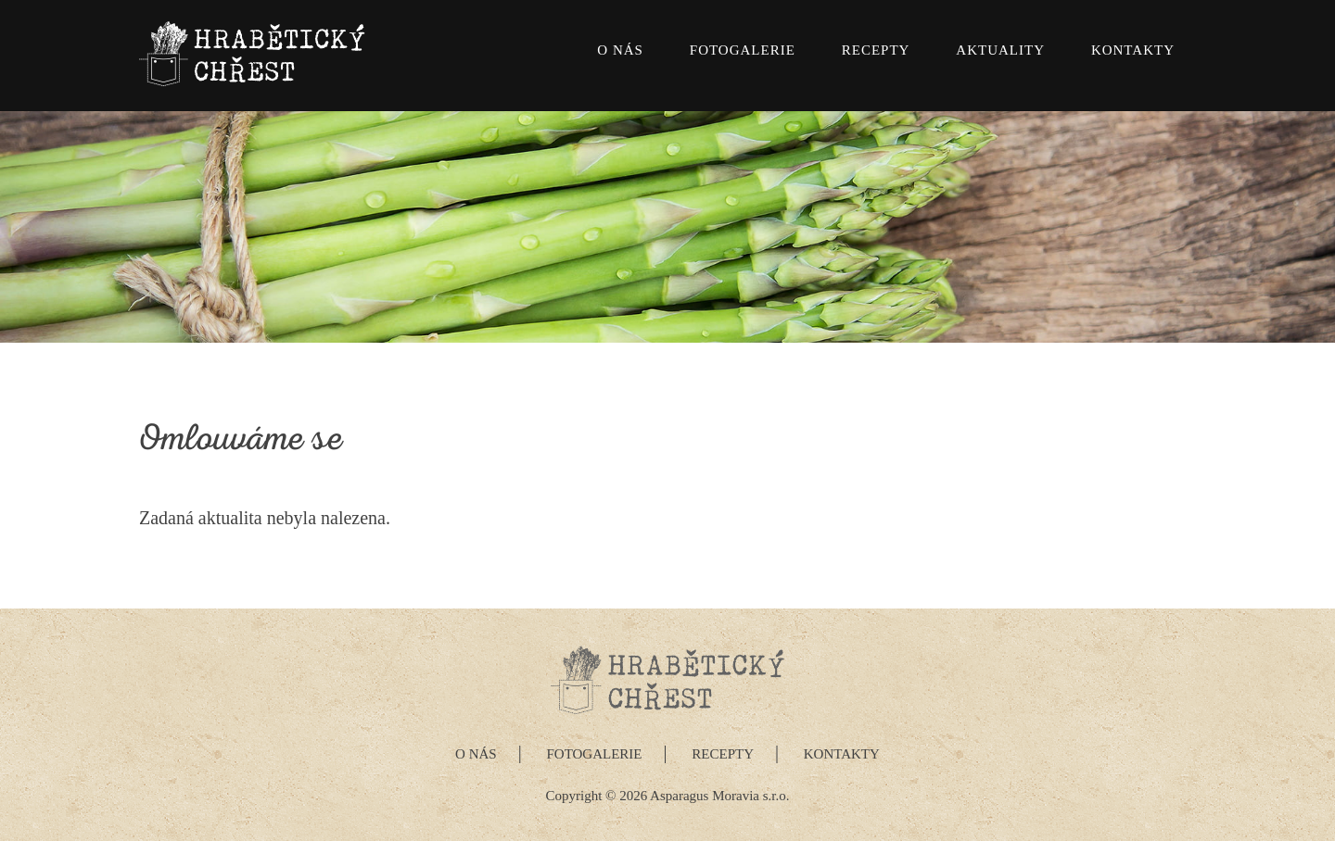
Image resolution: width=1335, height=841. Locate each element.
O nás (620, 50)
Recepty (876, 50)
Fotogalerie (742, 50)
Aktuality (1000, 50)
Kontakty (1133, 50)
